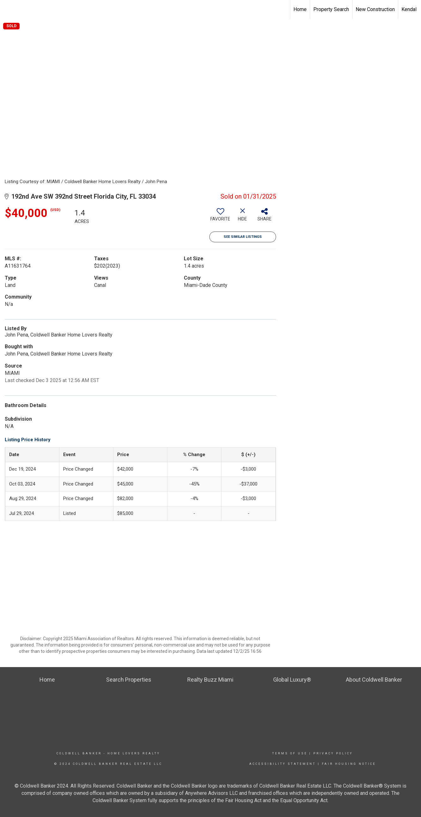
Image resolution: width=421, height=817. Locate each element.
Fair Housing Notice (349, 763)
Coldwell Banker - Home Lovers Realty (108, 753)
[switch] (220, 216)
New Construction (375, 9)
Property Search (331, 9)
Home (300, 9)
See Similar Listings (243, 237)
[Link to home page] (8, 9)
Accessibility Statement (282, 763)
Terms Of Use (289, 753)
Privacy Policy (333, 753)
